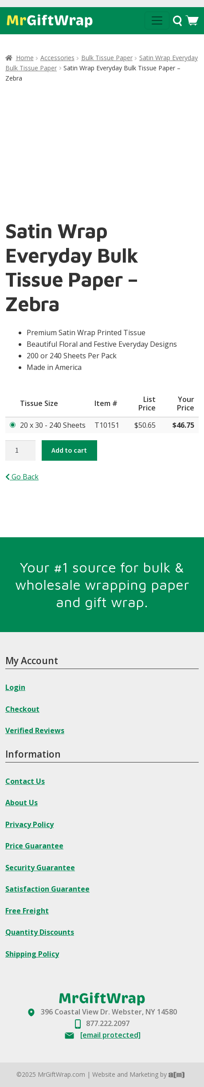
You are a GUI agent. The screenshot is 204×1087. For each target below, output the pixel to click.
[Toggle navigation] (157, 20)
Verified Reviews (34, 730)
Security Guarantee (40, 867)
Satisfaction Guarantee (47, 889)
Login (15, 687)
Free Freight (27, 911)
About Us (21, 802)
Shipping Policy (32, 954)
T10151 (106, 425)
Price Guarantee (34, 846)
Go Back (22, 477)
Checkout (22, 709)
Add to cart (69, 450)
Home (25, 57)
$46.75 (183, 425)
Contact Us (25, 781)
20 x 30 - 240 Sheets (53, 425)
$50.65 (145, 425)
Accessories (57, 57)
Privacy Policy (29, 824)
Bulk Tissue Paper (107, 57)
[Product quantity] (20, 450)
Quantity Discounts (39, 932)
